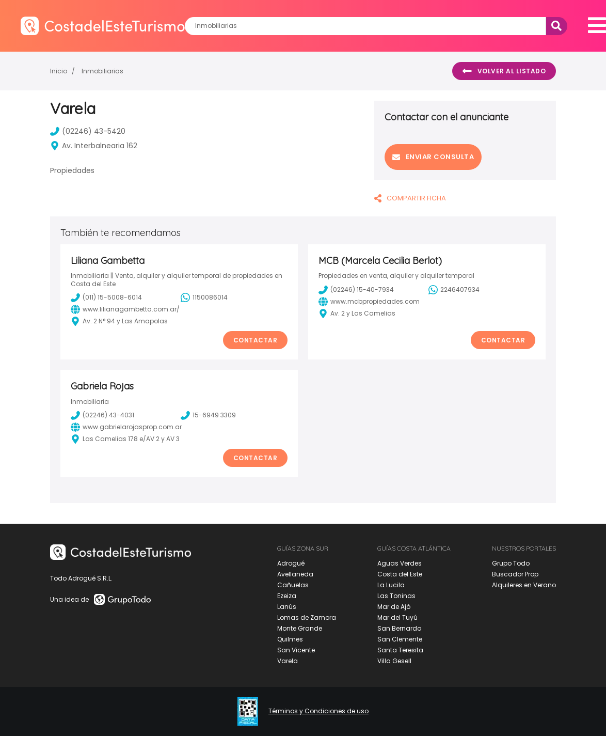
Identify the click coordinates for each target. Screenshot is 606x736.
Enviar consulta (433, 157)
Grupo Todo (511, 563)
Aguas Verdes (399, 563)
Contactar (255, 340)
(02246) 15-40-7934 (356, 289)
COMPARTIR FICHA (410, 198)
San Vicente (296, 650)
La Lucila (391, 585)
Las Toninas (396, 595)
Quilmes (290, 639)
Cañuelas (293, 585)
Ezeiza (286, 595)
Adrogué (291, 563)
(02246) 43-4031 (102, 415)
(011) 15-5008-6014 (106, 297)
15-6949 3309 (208, 415)
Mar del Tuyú (397, 617)
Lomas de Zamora (306, 617)
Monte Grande (299, 628)
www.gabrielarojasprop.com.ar (126, 427)
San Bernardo (399, 628)
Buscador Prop (515, 574)
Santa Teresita (400, 650)
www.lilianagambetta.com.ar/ (125, 309)
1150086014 (204, 297)
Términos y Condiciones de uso (318, 711)
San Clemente (399, 639)
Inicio (58, 71)
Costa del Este (399, 574)
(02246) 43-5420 (87, 131)
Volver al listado (504, 71)
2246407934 (454, 289)
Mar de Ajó (393, 606)
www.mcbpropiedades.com (369, 301)
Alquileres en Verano (524, 585)
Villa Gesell (394, 660)
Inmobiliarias (102, 71)
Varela (287, 660)
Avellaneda (295, 574)
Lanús (286, 606)
